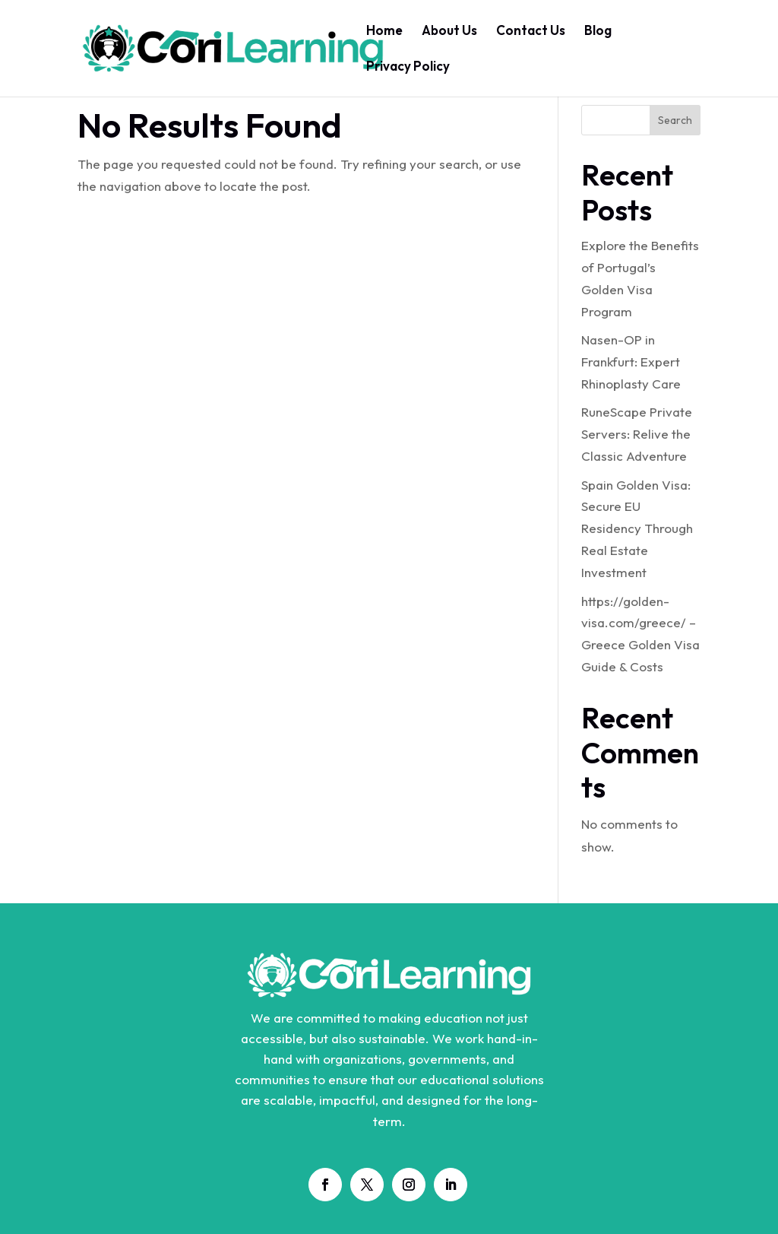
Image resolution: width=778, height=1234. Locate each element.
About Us (449, 31)
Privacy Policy (408, 67)
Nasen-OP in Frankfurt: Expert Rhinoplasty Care (631, 361)
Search (675, 120)
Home (384, 31)
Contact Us (530, 31)
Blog (598, 31)
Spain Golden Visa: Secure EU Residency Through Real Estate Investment (637, 529)
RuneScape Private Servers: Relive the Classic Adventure (636, 434)
